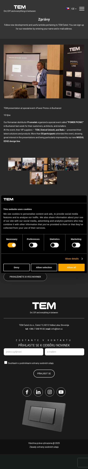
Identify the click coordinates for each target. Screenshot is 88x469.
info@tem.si (57, 343)
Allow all (71, 267)
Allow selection (44, 267)
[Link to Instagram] (50, 406)
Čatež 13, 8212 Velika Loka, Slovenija (52, 340)
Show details (72, 258)
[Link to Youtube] (61, 406)
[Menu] (81, 9)
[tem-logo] (20, 9)
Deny (16, 267)
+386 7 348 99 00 (37, 343)
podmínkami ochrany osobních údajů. (37, 378)
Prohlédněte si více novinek (25, 291)
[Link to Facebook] (26, 406)
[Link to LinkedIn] (38, 406)
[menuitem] (81, 9)
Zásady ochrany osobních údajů (44, 462)
